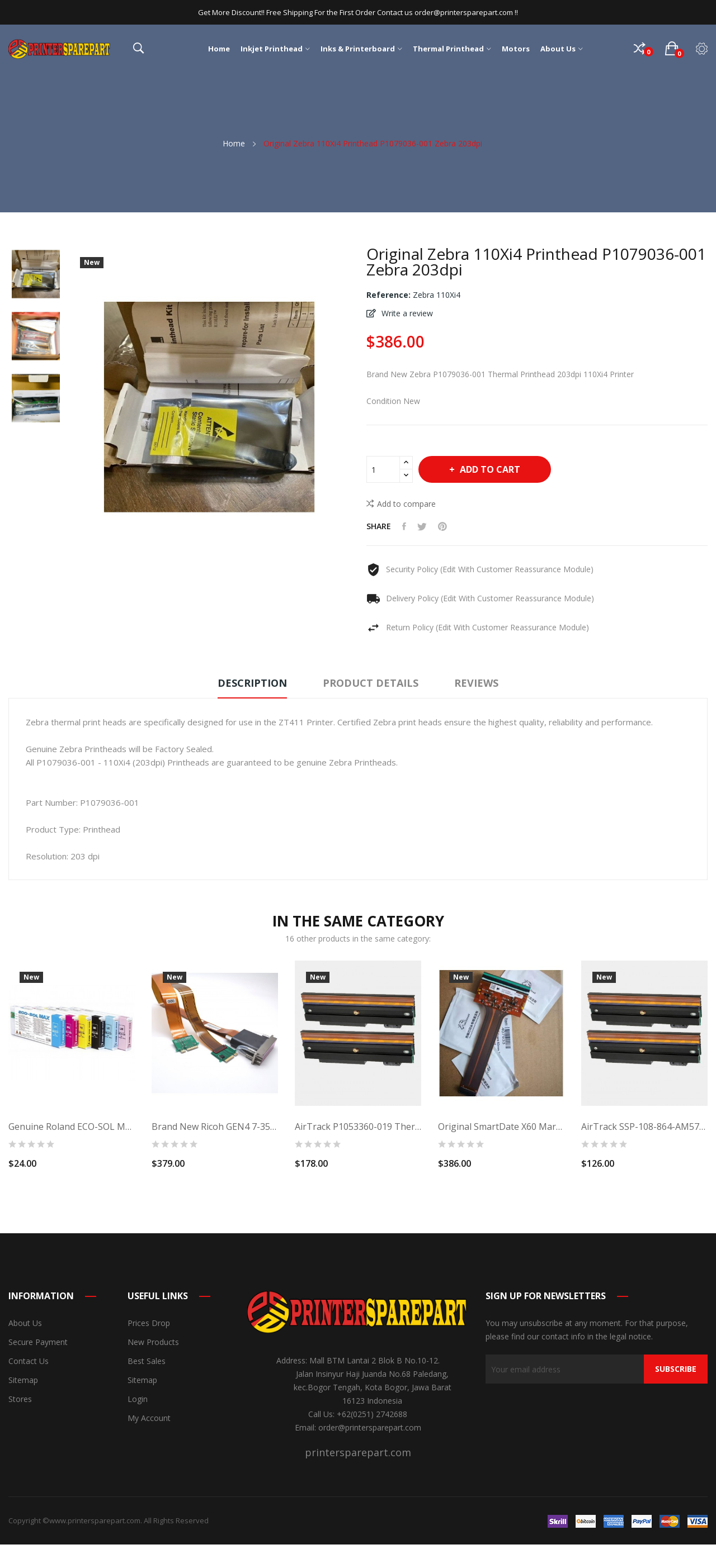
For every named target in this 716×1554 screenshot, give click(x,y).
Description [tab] (252, 683)
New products (153, 1342)
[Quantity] (383, 469)
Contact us (28, 1361)
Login (138, 1399)
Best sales (147, 1361)
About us (25, 1323)
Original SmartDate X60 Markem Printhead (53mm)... (501, 1126)
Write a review (406, 313)
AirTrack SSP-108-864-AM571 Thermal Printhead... (644, 1126)
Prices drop (149, 1323)
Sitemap (23, 1380)
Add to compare (401, 503)
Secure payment (38, 1342)
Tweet (422, 526)
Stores (20, 1399)
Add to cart (489, 469)
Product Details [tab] (370, 683)
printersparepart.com (358, 1452)
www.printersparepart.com (94, 1520)
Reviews (476, 683)
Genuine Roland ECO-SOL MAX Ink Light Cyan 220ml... (71, 1126)
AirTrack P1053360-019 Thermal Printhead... (358, 1126)
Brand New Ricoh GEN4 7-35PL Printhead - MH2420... (215, 1126)
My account (149, 1418)
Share (404, 526)
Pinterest (442, 526)
